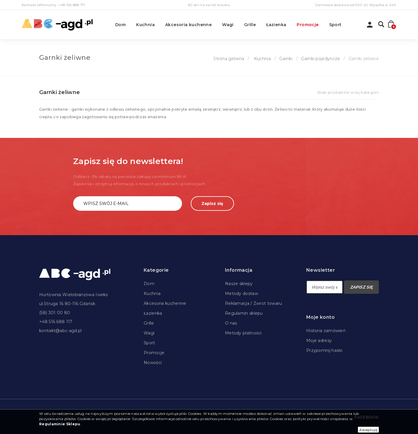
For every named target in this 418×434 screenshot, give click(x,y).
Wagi (228, 24)
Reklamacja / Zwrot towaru (253, 303)
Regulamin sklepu (244, 313)
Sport (335, 24)
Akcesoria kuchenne (188, 24)
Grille (250, 24)
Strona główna (228, 59)
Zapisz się (212, 203)
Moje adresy (319, 340)
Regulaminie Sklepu (59, 424)
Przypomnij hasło (324, 350)
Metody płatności (243, 333)
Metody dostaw (241, 293)
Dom (120, 24)
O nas (231, 323)
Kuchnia (145, 24)
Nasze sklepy (239, 283)
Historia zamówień (325, 330)
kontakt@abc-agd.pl (60, 330)
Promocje (307, 24)
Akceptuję (368, 430)
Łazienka (276, 24)
